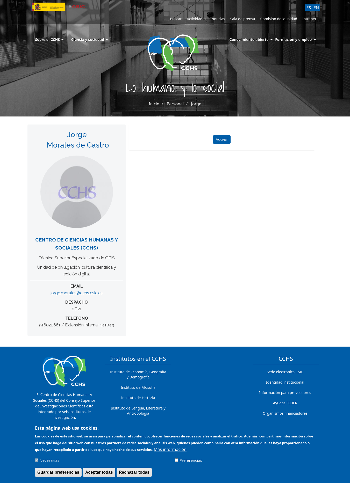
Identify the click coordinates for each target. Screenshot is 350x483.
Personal (175, 104)
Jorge (196, 104)
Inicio (154, 104)
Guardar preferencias (58, 474)
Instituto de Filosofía (138, 387)
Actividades (196, 18)
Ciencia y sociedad (89, 39)
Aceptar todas (99, 474)
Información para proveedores (285, 392)
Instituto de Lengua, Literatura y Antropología (138, 411)
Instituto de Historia (138, 397)
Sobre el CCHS (49, 39)
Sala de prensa (242, 18)
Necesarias (49, 462)
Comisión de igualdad (278, 18)
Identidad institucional (285, 382)
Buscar (176, 18)
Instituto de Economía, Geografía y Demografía (138, 374)
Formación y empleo (293, 39)
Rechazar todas (134, 474)
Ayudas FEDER (285, 402)
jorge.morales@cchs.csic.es (77, 292)
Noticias (218, 18)
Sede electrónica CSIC (285, 371)
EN (316, 8)
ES (308, 8)
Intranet (309, 18)
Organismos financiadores (285, 413)
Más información (170, 452)
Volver (222, 139)
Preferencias (191, 462)
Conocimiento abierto (249, 39)
